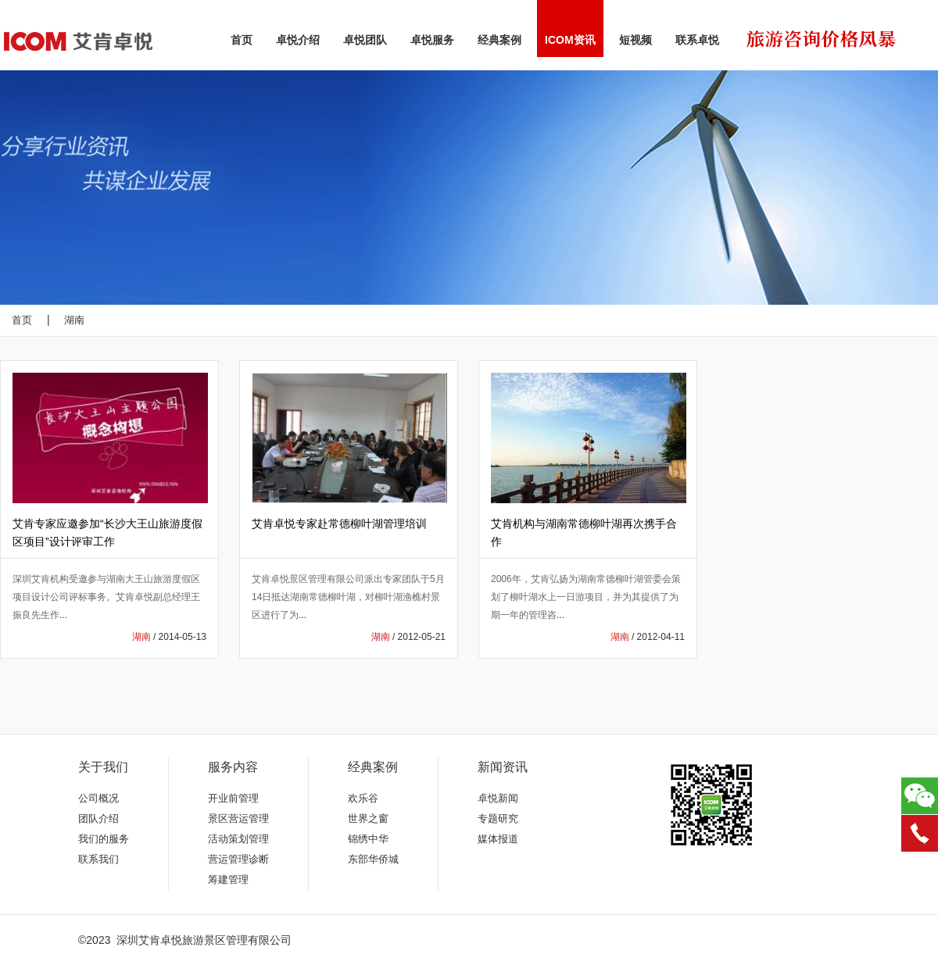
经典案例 (499, 40)
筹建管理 (228, 879)
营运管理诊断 (238, 859)
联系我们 (98, 859)
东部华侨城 (373, 859)
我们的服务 (103, 839)
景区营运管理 (238, 818)
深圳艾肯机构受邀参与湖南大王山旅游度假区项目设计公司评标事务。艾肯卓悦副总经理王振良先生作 (106, 597)
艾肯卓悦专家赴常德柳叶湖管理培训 (339, 523)
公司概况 (98, 798)
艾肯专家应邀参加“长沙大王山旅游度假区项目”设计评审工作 (107, 532)
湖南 (74, 320)
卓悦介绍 (298, 40)
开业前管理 (233, 798)
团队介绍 (98, 818)
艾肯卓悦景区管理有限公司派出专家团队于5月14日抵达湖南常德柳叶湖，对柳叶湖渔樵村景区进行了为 (348, 597)
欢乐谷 (363, 798)
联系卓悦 (697, 40)
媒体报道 (498, 839)
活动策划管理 (238, 839)
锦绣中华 (368, 839)
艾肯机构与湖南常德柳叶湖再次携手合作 (584, 532)
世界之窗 (368, 818)
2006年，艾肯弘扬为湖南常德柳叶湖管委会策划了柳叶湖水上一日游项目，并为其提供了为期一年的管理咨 (586, 597)
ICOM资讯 (570, 40)
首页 (241, 40)
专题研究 (498, 818)
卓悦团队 (365, 40)
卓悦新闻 (498, 798)
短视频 (635, 40)
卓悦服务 (432, 40)
